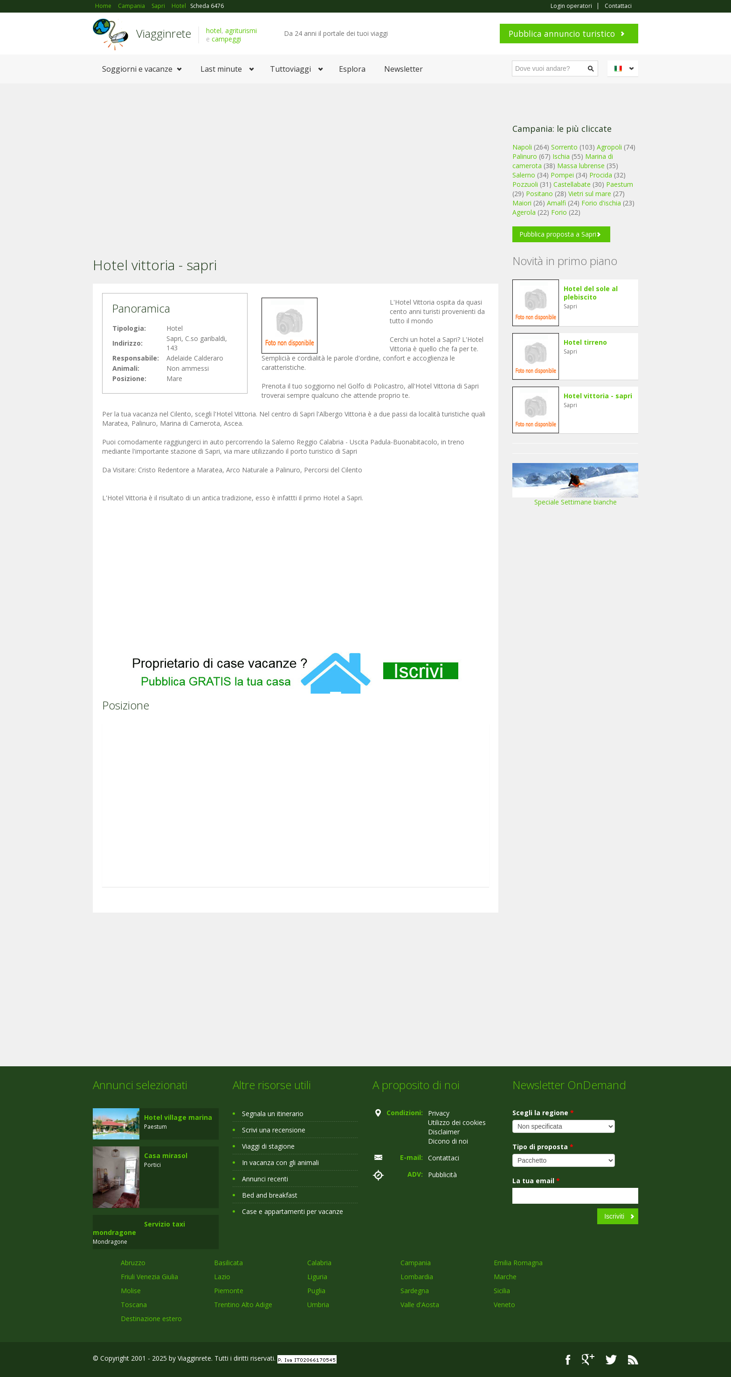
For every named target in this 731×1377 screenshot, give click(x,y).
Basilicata (228, 1262)
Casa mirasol (165, 1155)
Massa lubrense (581, 165)
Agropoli (609, 147)
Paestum (619, 184)
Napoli (522, 147)
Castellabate (572, 184)
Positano (539, 193)
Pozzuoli (525, 184)
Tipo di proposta (542, 1146)
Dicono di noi (448, 1141)
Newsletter (403, 69)
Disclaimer (444, 1131)
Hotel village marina (178, 1117)
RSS (633, 1359)
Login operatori (571, 6)
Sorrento (564, 147)
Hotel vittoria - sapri (598, 395)
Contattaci (618, 6)
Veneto (504, 1304)
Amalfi (556, 202)
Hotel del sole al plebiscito (591, 292)
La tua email (536, 1180)
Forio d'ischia (601, 202)
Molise (131, 1290)
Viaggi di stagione (268, 1146)
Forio (559, 212)
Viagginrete (163, 33)
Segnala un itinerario (272, 1113)
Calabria (319, 1262)
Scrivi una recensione (273, 1129)
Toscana (134, 1304)
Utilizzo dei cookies (457, 1122)
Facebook (568, 1359)
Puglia (316, 1290)
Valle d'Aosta (419, 1304)
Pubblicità (442, 1174)
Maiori (521, 202)
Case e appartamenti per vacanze (292, 1211)
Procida (600, 174)
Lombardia (416, 1276)
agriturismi (241, 30)
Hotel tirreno (585, 342)
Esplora (352, 69)
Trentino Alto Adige (243, 1304)
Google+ (588, 1359)
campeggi (226, 38)
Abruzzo (133, 1262)
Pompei (562, 174)
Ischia (561, 156)
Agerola (524, 212)
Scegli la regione (543, 1112)
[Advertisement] (295, 158)
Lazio (222, 1276)
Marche (505, 1276)
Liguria (317, 1276)
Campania (415, 1262)
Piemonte (228, 1290)
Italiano (624, 68)
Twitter (611, 1359)
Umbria (318, 1304)
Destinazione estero (151, 1318)
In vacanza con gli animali (280, 1162)
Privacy (438, 1113)
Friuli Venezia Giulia (149, 1276)
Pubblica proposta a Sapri (557, 234)
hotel (213, 30)
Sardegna (414, 1290)
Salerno (523, 174)
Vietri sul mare (589, 193)
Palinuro (524, 156)
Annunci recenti (265, 1178)
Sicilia (502, 1290)
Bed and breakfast (269, 1195)
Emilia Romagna (518, 1262)
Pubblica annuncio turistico (562, 33)
